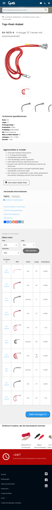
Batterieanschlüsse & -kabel (30, 17)
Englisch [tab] (6, 196)
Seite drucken (8, 218)
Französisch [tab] (16, 196)
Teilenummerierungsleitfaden (13, 210)
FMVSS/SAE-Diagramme (12, 214)
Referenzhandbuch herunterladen (14, 207)
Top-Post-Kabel (6, 19)
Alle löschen (31, 250)
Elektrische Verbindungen (13, 17)
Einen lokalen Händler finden (16, 182)
